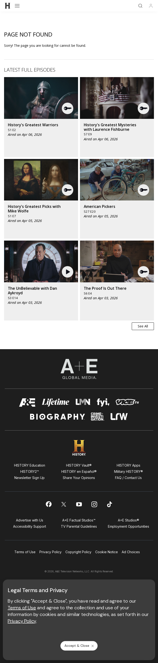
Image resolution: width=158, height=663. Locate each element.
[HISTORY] (8, 6)
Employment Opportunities (128, 526)
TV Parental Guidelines (79, 526)
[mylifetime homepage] (55, 402)
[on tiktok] (109, 504)
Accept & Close (79, 645)
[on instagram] (94, 504)
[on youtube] (79, 504)
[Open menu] (17, 6)
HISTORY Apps (128, 465)
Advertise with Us (29, 520)
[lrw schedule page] (119, 416)
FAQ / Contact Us (128, 478)
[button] (67, 108)
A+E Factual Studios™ (78, 520)
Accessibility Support (29, 526)
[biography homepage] (57, 416)
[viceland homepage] (127, 402)
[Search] (140, 5)
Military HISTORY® (128, 471)
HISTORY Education (29, 465)
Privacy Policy (50, 552)
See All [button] (143, 326)
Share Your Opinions (79, 478)
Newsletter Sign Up (29, 478)
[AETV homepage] (27, 402)
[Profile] (150, 5)
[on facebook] (48, 504)
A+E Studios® (128, 520)
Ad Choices (131, 552)
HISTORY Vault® (79, 465)
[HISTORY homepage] (79, 448)
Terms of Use (25, 552)
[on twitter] (64, 504)
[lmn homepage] (83, 402)
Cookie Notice (106, 552)
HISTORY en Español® (79, 471)
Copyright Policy (78, 552)
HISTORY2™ (29, 471)
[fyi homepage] (103, 402)
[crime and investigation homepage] (97, 416)
